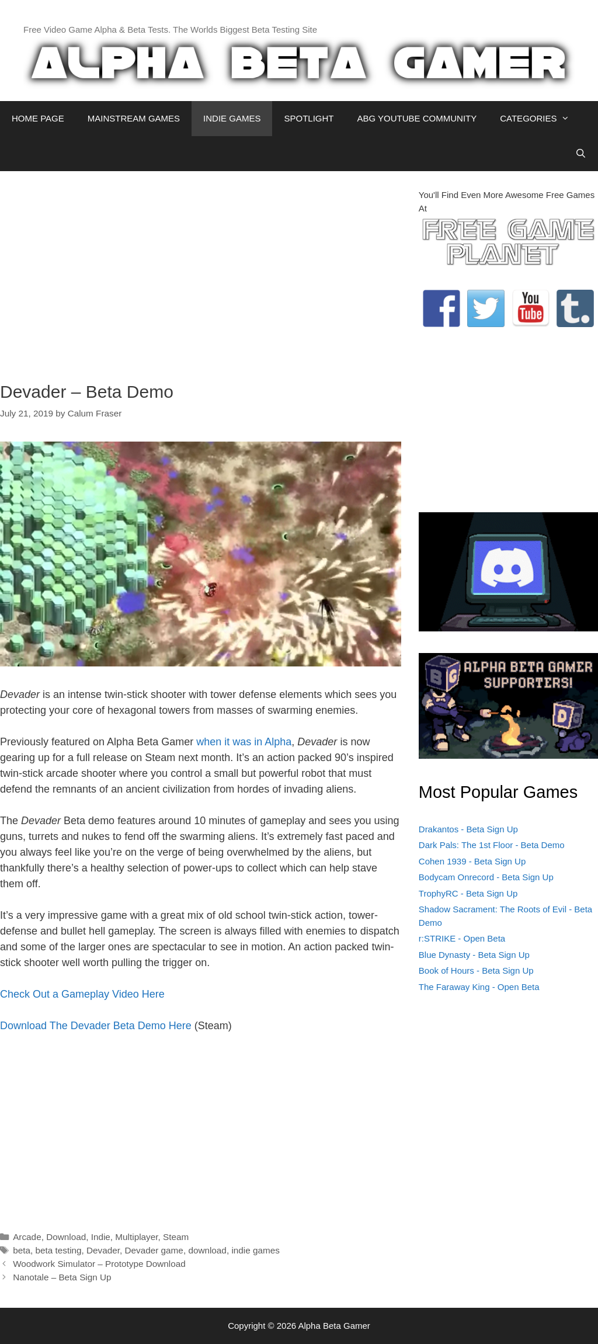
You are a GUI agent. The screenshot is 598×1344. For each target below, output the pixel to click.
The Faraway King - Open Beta (479, 987)
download (207, 1250)
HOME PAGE (38, 118)
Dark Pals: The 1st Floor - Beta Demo (492, 845)
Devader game (154, 1250)
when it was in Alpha (243, 742)
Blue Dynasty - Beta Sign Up (474, 955)
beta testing (58, 1250)
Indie (100, 1237)
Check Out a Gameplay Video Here (82, 994)
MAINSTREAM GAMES (134, 118)
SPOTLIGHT (308, 118)
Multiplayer (136, 1237)
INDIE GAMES (231, 118)
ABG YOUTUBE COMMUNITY (417, 118)
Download (66, 1237)
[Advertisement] (200, 270)
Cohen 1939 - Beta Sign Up (472, 861)
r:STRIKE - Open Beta (462, 938)
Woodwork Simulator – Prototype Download (99, 1264)
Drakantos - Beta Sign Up (468, 829)
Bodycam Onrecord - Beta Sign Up (486, 877)
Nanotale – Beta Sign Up (62, 1277)
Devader (103, 1250)
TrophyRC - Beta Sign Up (468, 893)
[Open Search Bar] (581, 153)
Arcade (27, 1237)
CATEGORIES (540, 118)
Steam (176, 1237)
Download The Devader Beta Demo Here (96, 1026)
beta (21, 1250)
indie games (255, 1250)
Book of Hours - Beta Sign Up (476, 970)
